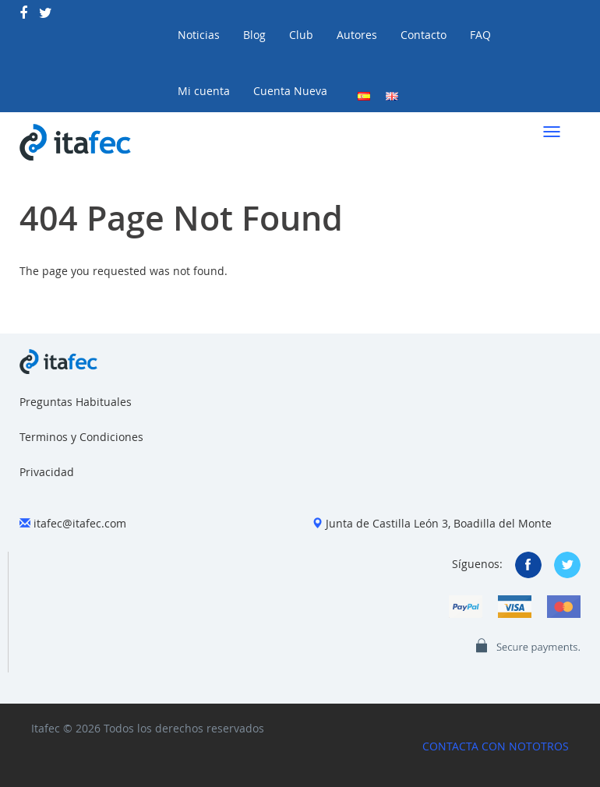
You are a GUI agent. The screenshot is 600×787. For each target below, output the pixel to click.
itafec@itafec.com (80, 523)
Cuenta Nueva (290, 90)
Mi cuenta (204, 90)
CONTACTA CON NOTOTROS (495, 746)
